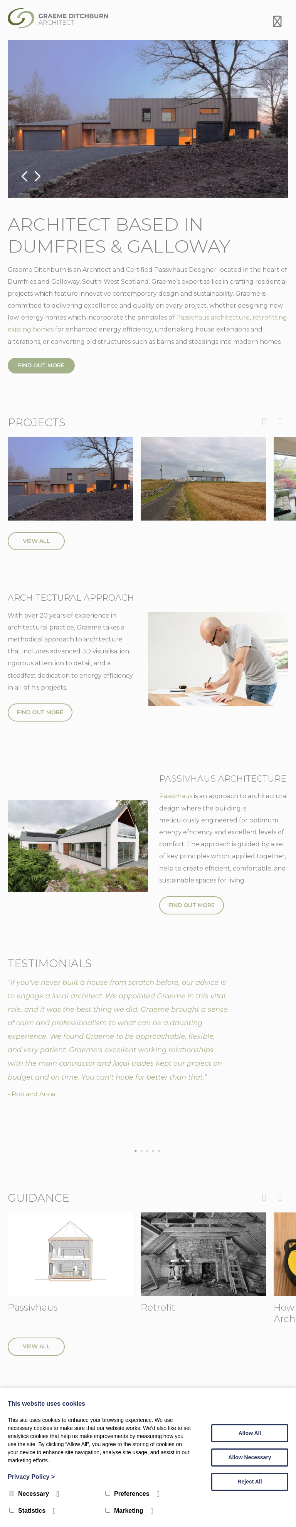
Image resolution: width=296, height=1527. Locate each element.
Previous (25, 177)
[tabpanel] (148, 1038)
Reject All (249, 1481)
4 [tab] (155, 1151)
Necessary (29, 1493)
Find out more (41, 365)
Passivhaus (175, 796)
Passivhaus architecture (213, 317)
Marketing (124, 1510)
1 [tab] (137, 1151)
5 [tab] (161, 1151)
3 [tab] (149, 1151)
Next (36, 177)
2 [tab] (143, 1151)
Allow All (250, 1433)
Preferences (127, 1493)
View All (36, 540)
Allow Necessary (249, 1457)
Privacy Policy (31, 1476)
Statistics (27, 1510)
